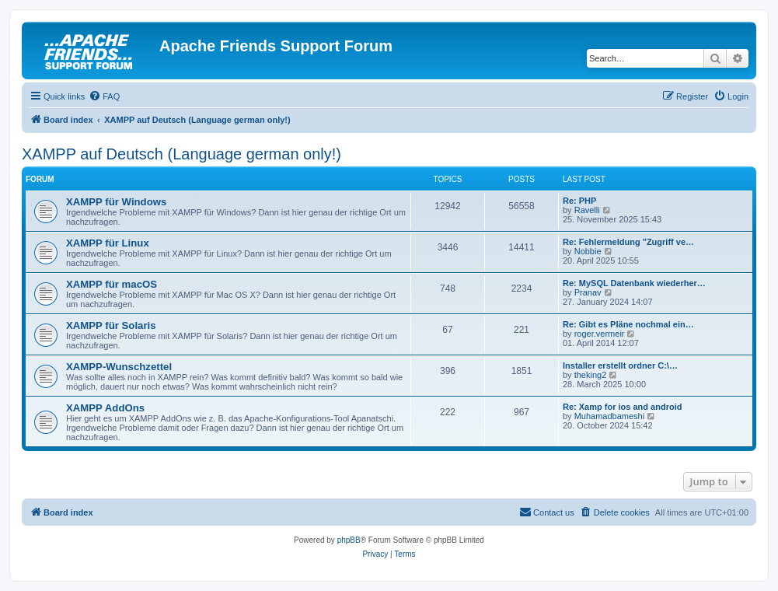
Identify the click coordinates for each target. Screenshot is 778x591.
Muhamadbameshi (609, 416)
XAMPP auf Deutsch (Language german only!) (181, 154)
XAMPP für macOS (111, 284)
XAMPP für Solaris (111, 325)
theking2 (590, 374)
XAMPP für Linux (107, 243)
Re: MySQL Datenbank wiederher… (634, 283)
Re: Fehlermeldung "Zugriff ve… (628, 242)
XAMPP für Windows (116, 202)
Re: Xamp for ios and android (622, 406)
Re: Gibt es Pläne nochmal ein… (628, 324)
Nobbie (588, 251)
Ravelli (587, 210)
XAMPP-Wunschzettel (119, 366)
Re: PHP (579, 200)
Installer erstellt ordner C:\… (620, 365)
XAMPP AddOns (105, 408)
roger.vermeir (599, 333)
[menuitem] (104, 96)
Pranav (588, 292)
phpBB (349, 540)
